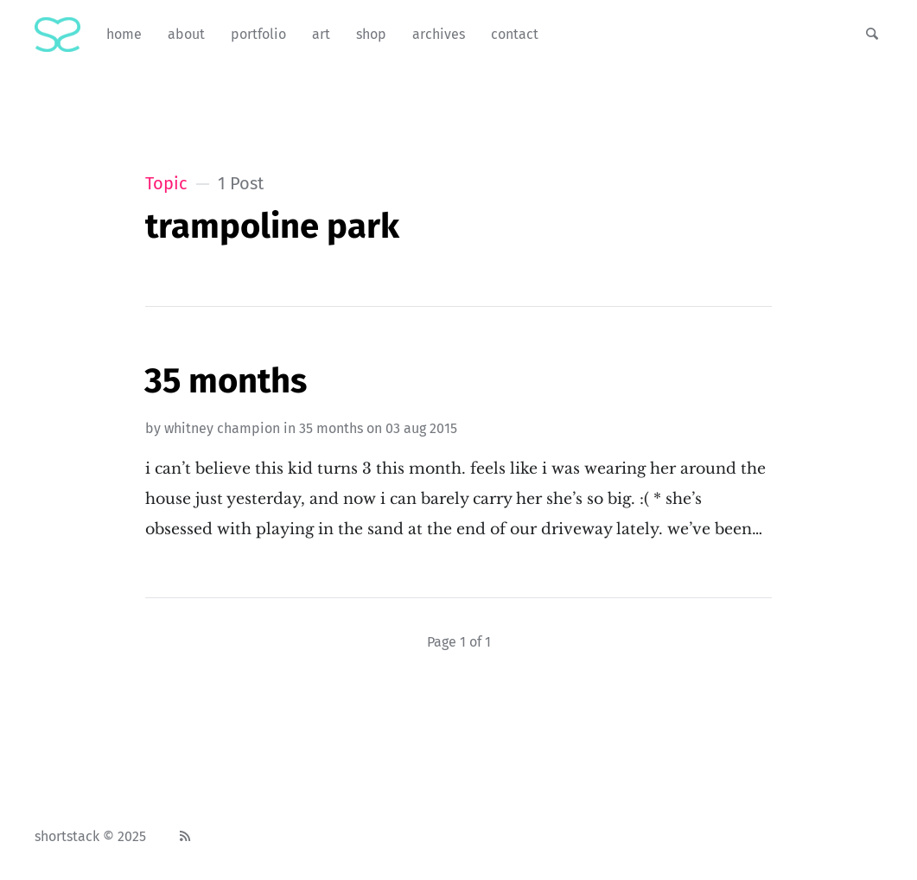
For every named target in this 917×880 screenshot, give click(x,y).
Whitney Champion (222, 428)
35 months (331, 428)
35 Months (225, 381)
